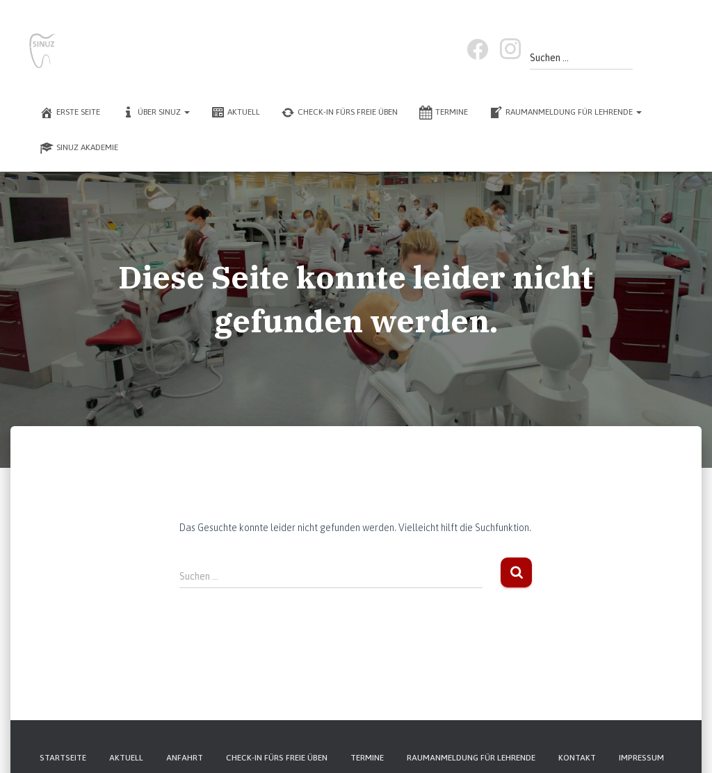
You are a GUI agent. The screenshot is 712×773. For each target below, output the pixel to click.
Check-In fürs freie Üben (339, 113)
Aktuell (235, 113)
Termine (443, 113)
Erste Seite (70, 113)
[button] (186, 112)
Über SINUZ (155, 113)
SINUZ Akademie (79, 148)
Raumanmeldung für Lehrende (565, 113)
